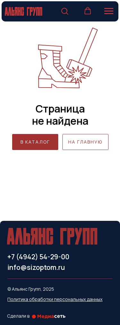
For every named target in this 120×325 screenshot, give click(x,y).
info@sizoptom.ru (36, 267)
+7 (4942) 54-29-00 (38, 256)
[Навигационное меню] (108, 11)
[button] (64, 11)
